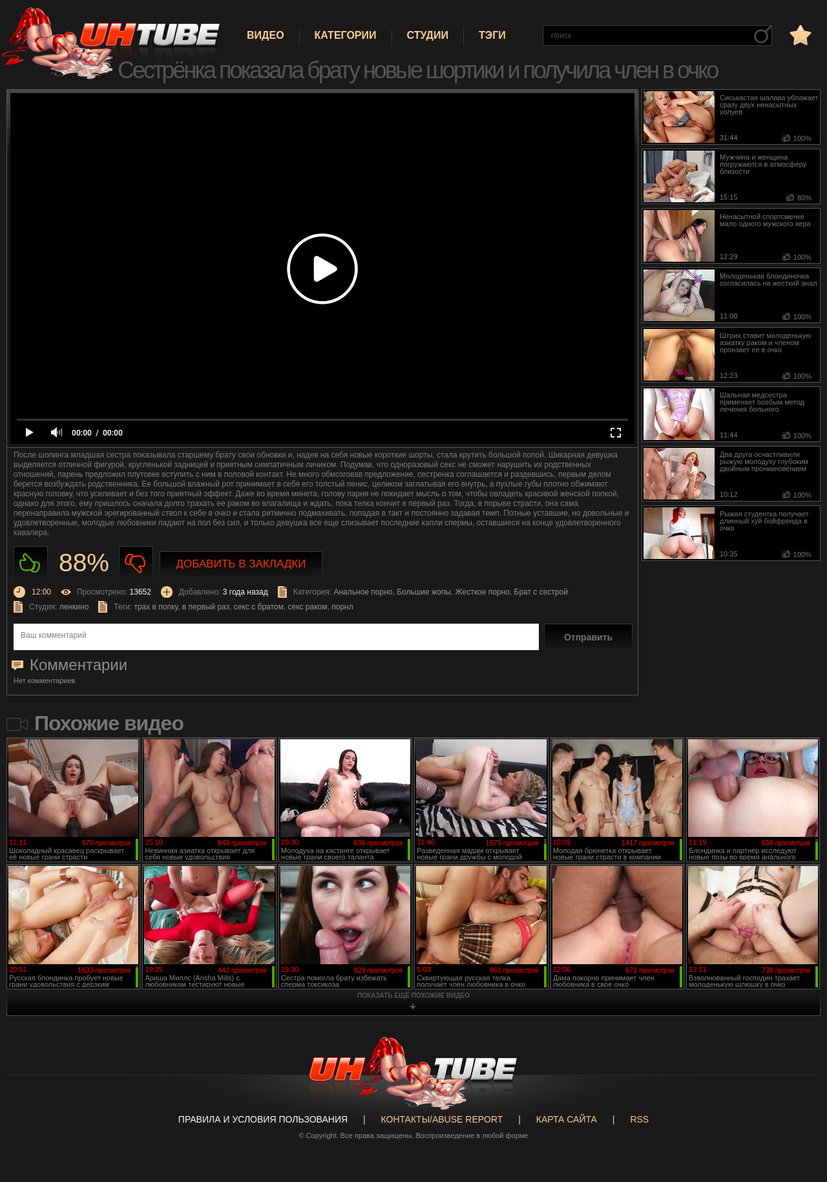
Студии (427, 35)
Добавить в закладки (241, 564)
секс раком (307, 606)
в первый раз (205, 606)
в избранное (799, 34)
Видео (265, 35)
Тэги (492, 35)
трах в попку (156, 606)
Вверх (798, 1112)
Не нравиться (136, 563)
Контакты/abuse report (442, 1119)
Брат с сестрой (541, 591)
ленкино (74, 606)
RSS (639, 1119)
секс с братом (259, 606)
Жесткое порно (482, 591)
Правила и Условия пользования (263, 1119)
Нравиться (31, 563)
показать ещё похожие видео (413, 995)
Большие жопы (424, 591)
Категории (346, 35)
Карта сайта (566, 1119)
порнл (342, 606)
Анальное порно (362, 591)
